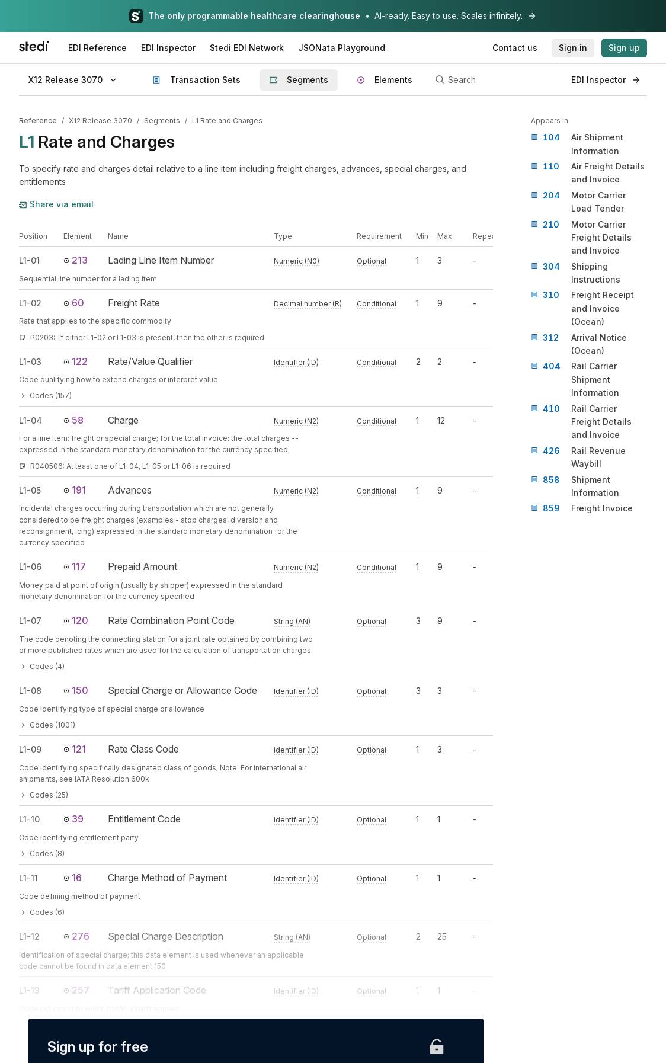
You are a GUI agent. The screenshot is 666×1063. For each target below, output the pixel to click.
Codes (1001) (47, 725)
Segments (162, 120)
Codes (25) (43, 794)
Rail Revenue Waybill (578, 456)
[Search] (496, 80)
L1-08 (30, 691)
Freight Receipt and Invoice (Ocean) (582, 307)
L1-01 (29, 260)
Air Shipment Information (577, 143)
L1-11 (28, 878)
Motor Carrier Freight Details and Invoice (581, 237)
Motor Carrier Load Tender (578, 201)
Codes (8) (42, 853)
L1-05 (30, 490)
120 (75, 620)
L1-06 (30, 567)
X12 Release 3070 (100, 120)
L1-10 (29, 819)
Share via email (56, 204)
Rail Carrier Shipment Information (575, 379)
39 (73, 819)
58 (73, 420)
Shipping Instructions (575, 272)
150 (75, 690)
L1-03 (30, 362)
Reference (38, 120)
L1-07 (30, 621)
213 (75, 260)
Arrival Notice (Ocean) (579, 343)
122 (75, 361)
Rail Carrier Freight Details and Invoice (581, 421)
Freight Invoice (582, 508)
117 (74, 566)
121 (74, 749)
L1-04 (30, 420)
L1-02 (30, 303)
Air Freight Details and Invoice (588, 172)
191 (74, 490)
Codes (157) (45, 395)
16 (72, 877)
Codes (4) (42, 666)
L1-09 (30, 749)
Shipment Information (575, 485)
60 (73, 303)
